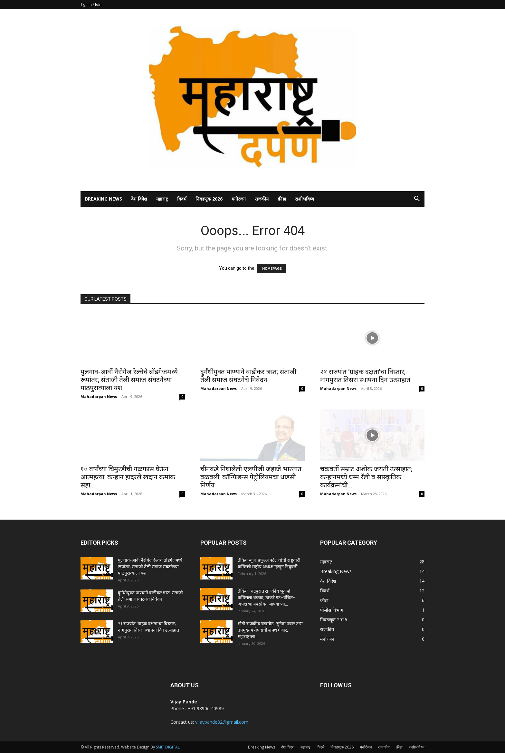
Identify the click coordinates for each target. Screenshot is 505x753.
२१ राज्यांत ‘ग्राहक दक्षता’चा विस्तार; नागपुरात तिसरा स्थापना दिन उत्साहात (365, 376)
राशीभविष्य (304, 199)
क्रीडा (282, 199)
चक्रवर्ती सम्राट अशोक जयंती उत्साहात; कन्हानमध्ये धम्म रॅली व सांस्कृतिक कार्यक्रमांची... (366, 477)
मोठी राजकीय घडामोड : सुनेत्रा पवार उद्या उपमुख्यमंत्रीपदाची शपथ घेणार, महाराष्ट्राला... (270, 630)
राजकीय (262, 199)
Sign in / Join (91, 4)
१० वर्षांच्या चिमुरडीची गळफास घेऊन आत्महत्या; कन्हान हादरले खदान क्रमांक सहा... (128, 477)
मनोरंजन (239, 199)
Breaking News (103, 199)
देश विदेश (139, 199)
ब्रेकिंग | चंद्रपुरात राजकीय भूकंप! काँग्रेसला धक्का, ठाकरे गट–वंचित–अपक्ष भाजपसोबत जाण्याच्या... (267, 597)
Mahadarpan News (99, 396)
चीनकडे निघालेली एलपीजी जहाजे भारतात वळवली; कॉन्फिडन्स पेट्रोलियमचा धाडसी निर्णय (250, 477)
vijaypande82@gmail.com (221, 722)
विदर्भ (181, 199)
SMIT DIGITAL (168, 747)
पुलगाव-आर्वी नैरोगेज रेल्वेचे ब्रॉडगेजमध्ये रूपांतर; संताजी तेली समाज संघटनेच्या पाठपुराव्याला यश (129, 380)
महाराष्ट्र (162, 199)
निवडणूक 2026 (209, 199)
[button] (416, 199)
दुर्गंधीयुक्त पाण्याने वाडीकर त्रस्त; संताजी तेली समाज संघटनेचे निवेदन (248, 376)
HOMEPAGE (271, 269)
